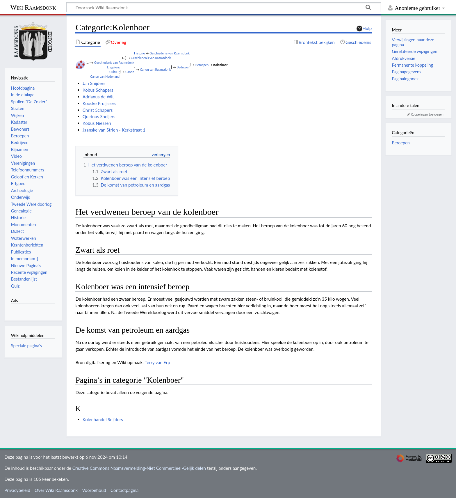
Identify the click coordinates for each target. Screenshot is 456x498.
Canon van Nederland (105, 76)
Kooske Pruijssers (99, 103)
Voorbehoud (94, 490)
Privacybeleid (17, 490)
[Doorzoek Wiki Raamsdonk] (224, 7)
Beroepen (202, 65)
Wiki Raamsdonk (33, 7)
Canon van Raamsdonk (155, 69)
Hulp (364, 28)
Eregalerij (113, 67)
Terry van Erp (157, 362)
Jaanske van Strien (100, 129)
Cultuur (114, 72)
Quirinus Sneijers (99, 116)
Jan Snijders (94, 83)
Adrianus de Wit (98, 96)
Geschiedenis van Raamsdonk (169, 53)
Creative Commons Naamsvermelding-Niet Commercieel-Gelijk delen (139, 468)
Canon (129, 72)
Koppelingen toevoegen (427, 114)
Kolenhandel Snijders (103, 419)
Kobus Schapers (98, 90)
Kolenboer (220, 65)
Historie (139, 53)
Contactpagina (124, 490)
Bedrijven (183, 67)
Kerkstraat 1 (133, 129)
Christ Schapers (98, 110)
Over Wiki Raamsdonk (56, 490)
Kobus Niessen (97, 123)
